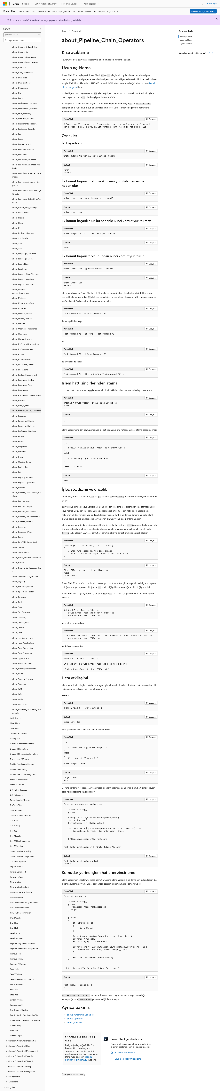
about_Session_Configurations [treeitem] (25, 573)
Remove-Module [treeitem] (17, 955)
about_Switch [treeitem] (18, 603)
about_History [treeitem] (18, 219)
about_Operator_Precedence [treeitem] (24, 325)
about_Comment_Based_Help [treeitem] (24, 43)
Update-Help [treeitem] (15, 1022)
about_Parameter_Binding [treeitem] (23, 376)
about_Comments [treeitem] (20, 48)
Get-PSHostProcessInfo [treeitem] (20, 837)
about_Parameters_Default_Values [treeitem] (26, 392)
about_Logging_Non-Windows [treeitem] (25, 270)
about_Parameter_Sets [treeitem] (22, 381)
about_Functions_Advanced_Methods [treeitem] (26, 163)
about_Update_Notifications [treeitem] (24, 665)
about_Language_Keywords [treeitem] (24, 250)
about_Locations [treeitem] (19, 265)
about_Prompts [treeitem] (19, 438)
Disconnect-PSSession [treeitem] (19, 755)
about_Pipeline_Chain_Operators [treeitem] (26, 407)
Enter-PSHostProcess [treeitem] (19, 776)
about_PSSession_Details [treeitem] (23, 361)
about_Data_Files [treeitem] (19, 74)
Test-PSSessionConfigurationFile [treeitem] (24, 1011)
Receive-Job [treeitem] (15, 929)
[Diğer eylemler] (155, 31)
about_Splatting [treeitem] (19, 593)
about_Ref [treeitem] (16, 468)
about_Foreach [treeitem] (18, 135)
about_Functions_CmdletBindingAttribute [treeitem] (26, 189)
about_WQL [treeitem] (17, 690)
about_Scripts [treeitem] (18, 559)
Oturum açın (211, 3)
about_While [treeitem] (17, 695)
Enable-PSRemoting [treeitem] (18, 765)
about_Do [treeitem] (16, 89)
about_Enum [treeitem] (17, 94)
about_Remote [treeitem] (18, 484)
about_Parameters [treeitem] (20, 386)
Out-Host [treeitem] (14, 919)
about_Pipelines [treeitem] (19, 412)
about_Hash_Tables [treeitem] (20, 209)
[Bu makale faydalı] (209, 53)
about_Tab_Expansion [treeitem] (21, 608)
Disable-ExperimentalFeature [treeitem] (22, 740)
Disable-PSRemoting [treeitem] (19, 745)
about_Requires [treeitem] (19, 523)
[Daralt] (41, 28)
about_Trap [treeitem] (17, 629)
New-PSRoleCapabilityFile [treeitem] (21, 888)
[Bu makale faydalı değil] (212, 53)
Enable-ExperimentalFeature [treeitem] (22, 760)
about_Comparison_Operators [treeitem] (25, 58)
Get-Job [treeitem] (13, 827)
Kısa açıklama (186, 36)
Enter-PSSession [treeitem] (17, 781)
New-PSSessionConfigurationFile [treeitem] (24, 899)
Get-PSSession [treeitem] (16, 842)
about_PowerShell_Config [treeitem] (23, 417)
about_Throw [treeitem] (18, 624)
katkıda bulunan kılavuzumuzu (78, 1058)
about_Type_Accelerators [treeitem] (23, 639)
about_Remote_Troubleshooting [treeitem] (26, 513)
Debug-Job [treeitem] (15, 735)
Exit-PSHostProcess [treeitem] (18, 786)
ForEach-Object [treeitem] (17, 801)
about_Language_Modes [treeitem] (22, 255)
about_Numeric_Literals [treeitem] (22, 310)
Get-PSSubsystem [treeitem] (18, 858)
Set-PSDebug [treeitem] (16, 970)
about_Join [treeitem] (17, 245)
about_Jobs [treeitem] (17, 240)
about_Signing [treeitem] (18, 578)
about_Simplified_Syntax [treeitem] (22, 583)
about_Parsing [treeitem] (18, 397)
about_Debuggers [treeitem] (20, 84)
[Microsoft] (5, 4)
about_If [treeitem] (15, 224)
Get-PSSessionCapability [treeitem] (20, 847)
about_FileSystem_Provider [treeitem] (23, 125)
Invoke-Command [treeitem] (18, 868)
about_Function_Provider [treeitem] (23, 146)
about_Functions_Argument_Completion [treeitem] (26, 180)
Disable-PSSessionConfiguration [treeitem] (24, 750)
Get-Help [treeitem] (14, 817)
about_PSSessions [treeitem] (20, 366)
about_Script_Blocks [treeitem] (21, 549)
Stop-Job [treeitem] (14, 991)
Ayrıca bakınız (186, 43)
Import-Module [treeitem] (16, 863)
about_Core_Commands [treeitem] (22, 69)
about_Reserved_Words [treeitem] (22, 528)
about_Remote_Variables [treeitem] (22, 518)
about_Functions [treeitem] (19, 151)
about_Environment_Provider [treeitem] (24, 99)
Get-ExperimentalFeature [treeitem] (20, 811)
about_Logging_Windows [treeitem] (23, 275)
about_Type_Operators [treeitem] (22, 649)
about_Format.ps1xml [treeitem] (21, 140)
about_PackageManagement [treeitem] (24, 371)
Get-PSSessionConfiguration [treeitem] (22, 852)
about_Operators (75, 1018)
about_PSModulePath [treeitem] (21, 356)
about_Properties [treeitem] (19, 443)
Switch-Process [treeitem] (16, 996)
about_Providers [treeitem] (19, 448)
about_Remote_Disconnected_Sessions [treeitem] (26, 491)
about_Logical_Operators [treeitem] (23, 281)
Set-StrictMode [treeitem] (16, 981)
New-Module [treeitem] (15, 878)
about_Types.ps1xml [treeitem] (20, 654)
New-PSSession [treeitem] (16, 893)
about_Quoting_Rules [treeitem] (21, 458)
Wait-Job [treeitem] (14, 1027)
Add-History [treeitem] (15, 714)
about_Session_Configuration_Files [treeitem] (26, 566)
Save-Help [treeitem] (14, 965)
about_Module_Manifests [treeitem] (23, 299)
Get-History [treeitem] (15, 822)
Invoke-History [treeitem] (16, 873)
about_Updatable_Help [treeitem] (22, 660)
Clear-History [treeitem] (15, 719)
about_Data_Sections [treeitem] (21, 79)
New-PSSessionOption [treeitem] (19, 904)
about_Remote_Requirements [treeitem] (24, 508)
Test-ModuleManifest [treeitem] (19, 1006)
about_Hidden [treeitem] (18, 214)
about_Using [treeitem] (17, 670)
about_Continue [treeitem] (19, 64)
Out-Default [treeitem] (15, 914)
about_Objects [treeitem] (18, 320)
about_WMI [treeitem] (17, 685)
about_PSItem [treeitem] (18, 351)
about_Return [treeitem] (18, 533)
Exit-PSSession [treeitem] (16, 791)
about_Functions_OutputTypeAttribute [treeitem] (26, 197)
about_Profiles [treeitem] (18, 432)
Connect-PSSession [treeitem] (18, 730)
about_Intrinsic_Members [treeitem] (23, 229)
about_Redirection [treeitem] (20, 463)
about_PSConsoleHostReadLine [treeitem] (25, 340)
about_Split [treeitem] (17, 598)
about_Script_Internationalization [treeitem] (26, 554)
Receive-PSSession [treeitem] (18, 934)
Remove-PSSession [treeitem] (18, 960)
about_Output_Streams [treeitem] (22, 335)
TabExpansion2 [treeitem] (16, 1001)
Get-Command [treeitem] (16, 806)
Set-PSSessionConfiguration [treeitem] (22, 975)
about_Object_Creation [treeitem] (22, 315)
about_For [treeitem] (16, 130)
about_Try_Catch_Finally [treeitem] (22, 634)
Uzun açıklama (186, 39)
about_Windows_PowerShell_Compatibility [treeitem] (26, 708)
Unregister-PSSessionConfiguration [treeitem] (25, 1016)
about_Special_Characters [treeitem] (23, 588)
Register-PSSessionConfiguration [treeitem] (24, 945)
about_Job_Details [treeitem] (20, 234)
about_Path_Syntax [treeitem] (20, 402)
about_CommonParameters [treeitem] (24, 53)
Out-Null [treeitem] (14, 924)
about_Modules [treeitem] (19, 304)
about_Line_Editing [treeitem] (20, 260)
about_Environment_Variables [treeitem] (25, 105)
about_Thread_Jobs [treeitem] (20, 619)
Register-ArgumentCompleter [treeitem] (22, 940)
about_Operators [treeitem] (19, 330)
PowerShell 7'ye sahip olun (203, 11)
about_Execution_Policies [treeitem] (23, 115)
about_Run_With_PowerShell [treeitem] (24, 538)
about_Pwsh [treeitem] (17, 453)
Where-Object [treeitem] (16, 1032)
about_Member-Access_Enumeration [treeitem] (21, 288)
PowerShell (76, 30)
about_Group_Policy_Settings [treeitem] (24, 204)
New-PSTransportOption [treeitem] (20, 909)
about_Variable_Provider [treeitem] (22, 675)
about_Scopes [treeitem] (18, 543)
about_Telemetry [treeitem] (19, 614)
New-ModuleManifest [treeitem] (19, 883)
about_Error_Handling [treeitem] (21, 110)
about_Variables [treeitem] (19, 680)
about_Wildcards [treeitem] (19, 701)
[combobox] (22, 34)
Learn (64, 30)
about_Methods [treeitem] (19, 294)
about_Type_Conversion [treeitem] (22, 644)
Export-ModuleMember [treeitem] (20, 796)
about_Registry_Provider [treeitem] (22, 473)
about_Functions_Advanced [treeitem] (24, 156)
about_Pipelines (74, 1022)
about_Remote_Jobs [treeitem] (20, 497)
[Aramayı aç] (202, 3)
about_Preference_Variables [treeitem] (24, 427)
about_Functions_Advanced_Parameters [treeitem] (26, 171)
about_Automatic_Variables (80, 1014)
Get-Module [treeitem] (15, 832)
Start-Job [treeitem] (14, 986)
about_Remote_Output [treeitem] (22, 503)
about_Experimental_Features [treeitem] (24, 120)
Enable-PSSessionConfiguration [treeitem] (23, 771)
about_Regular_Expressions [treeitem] (23, 479)
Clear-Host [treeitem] (14, 724)
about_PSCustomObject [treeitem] (22, 345)
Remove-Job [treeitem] (15, 950)
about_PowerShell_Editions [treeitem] (23, 422)
